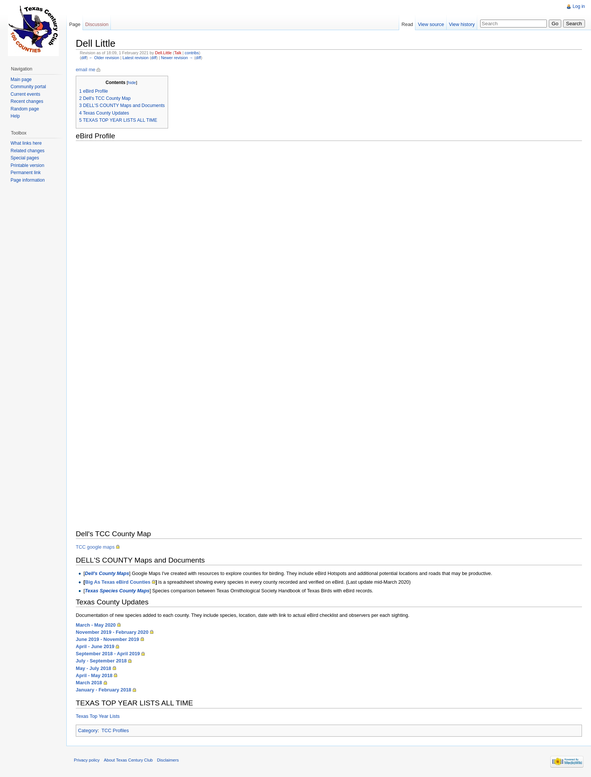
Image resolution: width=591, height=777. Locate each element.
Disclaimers (168, 760)
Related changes (27, 150)
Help (15, 116)
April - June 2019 (95, 646)
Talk (177, 52)
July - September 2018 (101, 661)
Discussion (97, 24)
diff (83, 57)
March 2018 (89, 682)
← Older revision (104, 57)
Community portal (28, 86)
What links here (26, 143)
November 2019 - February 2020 (112, 632)
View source (431, 24)
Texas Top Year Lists (97, 716)
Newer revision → (177, 57)
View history (462, 24)
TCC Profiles (115, 730)
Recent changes (27, 101)
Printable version (27, 165)
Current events (25, 94)
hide (132, 82)
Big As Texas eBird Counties (118, 582)
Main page (21, 79)
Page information (28, 180)
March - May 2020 (96, 625)
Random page (25, 109)
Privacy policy (87, 760)
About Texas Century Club (128, 760)
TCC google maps (95, 547)
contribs (192, 52)
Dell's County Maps (107, 573)
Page (74, 24)
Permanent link (26, 172)
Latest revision (135, 57)
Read (407, 24)
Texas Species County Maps (117, 590)
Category (88, 730)
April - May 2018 (94, 675)
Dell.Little (163, 52)
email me (85, 69)
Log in (579, 6)
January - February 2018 (103, 690)
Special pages (25, 158)
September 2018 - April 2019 (108, 653)
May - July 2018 (93, 668)
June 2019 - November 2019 (107, 639)
